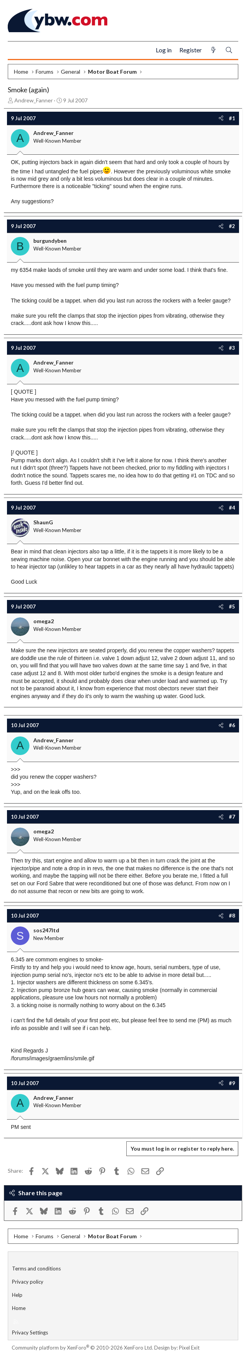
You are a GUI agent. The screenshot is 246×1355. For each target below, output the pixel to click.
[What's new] (213, 50)
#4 (232, 508)
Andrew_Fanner (33, 100)
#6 (232, 725)
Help (17, 1295)
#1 (232, 118)
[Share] (221, 118)
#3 (232, 348)
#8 (232, 916)
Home (19, 1308)
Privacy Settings (30, 1332)
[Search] (229, 50)
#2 (232, 226)
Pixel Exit (189, 1348)
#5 (232, 606)
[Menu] (16, 50)
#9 (232, 1083)
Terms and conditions (36, 1268)
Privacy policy (27, 1282)
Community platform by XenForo (82, 1348)
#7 (232, 817)
